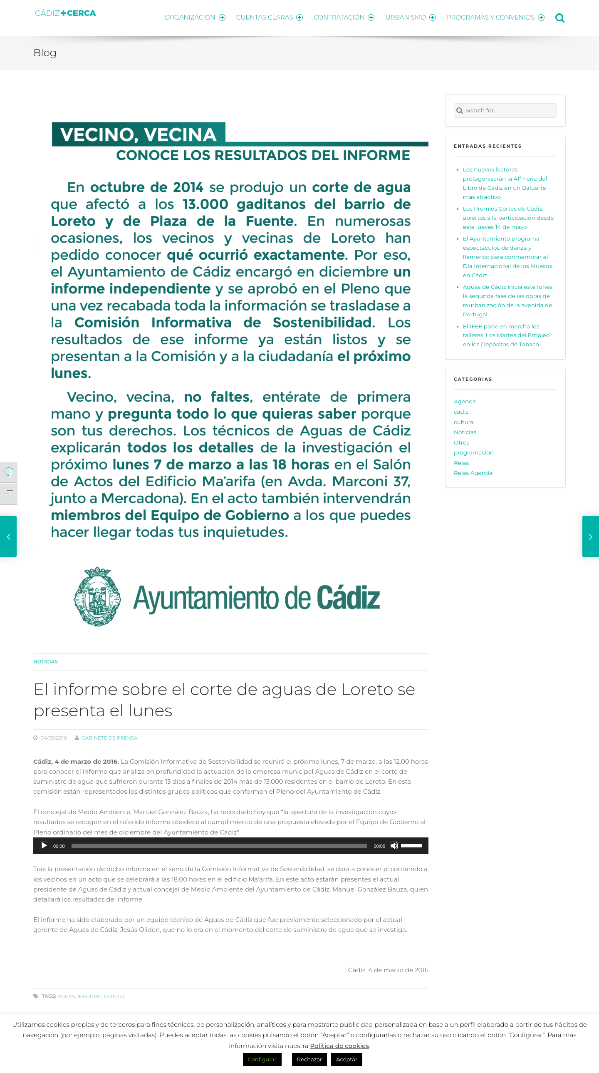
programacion (474, 451)
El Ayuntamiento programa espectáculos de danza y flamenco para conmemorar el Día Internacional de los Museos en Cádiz (507, 255)
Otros (461, 440)
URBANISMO (410, 17)
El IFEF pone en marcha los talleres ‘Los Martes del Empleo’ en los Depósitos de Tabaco (507, 333)
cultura (464, 420)
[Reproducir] (44, 844)
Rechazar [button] (309, 1059)
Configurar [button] (262, 1059)
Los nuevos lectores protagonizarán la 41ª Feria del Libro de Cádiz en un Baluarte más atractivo (505, 181)
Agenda (465, 400)
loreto (114, 995)
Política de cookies (339, 1046)
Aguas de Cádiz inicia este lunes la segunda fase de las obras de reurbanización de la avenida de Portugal (507, 299)
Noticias (45, 660)
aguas (66, 995)
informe (89, 995)
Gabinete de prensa (110, 736)
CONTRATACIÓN (342, 17)
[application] (230, 844)
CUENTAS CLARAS (266, 17)
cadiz (461, 410)
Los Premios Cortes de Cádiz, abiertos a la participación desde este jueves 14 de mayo (508, 216)
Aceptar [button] (346, 1059)
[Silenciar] (394, 844)
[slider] (219, 844)
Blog (45, 51)
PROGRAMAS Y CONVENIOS (495, 17)
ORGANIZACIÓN (190, 17)
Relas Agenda (473, 471)
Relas (461, 461)
